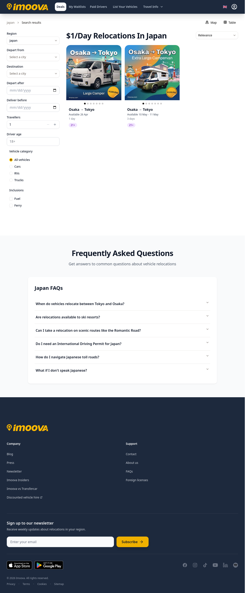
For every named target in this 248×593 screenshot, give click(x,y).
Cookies (42, 584)
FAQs (129, 471)
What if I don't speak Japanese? (122, 370)
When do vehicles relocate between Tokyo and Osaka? (122, 303)
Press (10, 463)
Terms (26, 584)
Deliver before (17, 100)
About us (132, 463)
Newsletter (14, 471)
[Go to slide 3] (91, 103)
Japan (11, 23)
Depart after (15, 83)
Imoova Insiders (18, 480)
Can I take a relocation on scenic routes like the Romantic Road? (122, 330)
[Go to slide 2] (88, 103)
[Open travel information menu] (153, 7)
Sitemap (59, 584)
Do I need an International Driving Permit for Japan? (122, 343)
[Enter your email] (60, 542)
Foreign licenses (137, 480)
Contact (131, 454)
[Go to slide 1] (85, 103)
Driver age (14, 134)
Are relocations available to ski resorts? (122, 316)
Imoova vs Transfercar (22, 489)
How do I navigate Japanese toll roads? (122, 356)
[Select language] (226, 6)
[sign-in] (234, 7)
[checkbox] (11, 198)
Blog (10, 454)
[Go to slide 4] (94, 103)
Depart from (15, 50)
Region (12, 33)
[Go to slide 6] (99, 103)
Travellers (13, 117)
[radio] (11, 160)
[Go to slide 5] (97, 103)
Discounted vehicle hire (24, 497)
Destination (15, 66)
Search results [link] (31, 23)
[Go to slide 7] (102, 103)
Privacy (11, 584)
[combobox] (33, 41)
